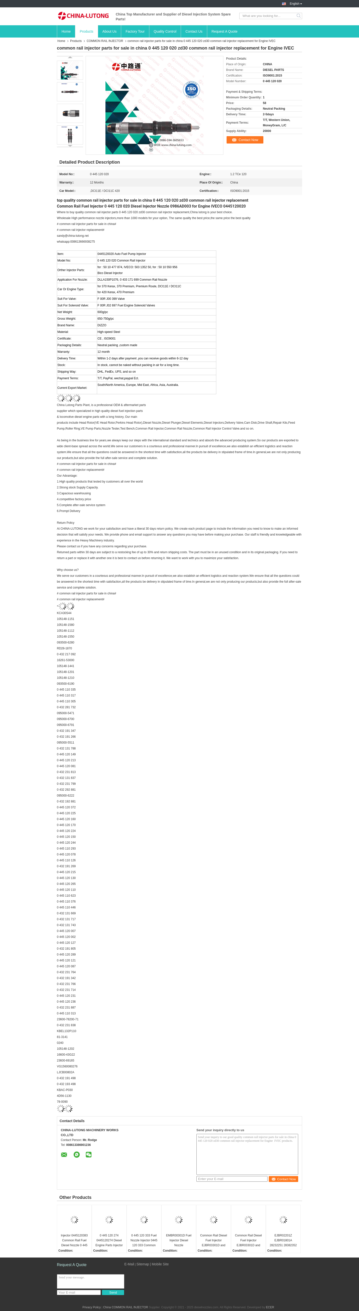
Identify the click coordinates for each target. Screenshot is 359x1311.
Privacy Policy (91, 1307)
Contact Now (248, 140)
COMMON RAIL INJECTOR (105, 41)
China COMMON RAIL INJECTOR (125, 1307)
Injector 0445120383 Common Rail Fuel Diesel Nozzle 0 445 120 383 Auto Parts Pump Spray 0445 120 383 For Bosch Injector (74, 1241)
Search (299, 16)
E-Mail (129, 1264)
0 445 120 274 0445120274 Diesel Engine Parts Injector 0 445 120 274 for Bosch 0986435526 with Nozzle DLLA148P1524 (109, 1241)
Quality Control (165, 31)
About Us (110, 31)
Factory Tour (135, 31)
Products (86, 31)
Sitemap (142, 1264)
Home (66, 31)
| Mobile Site (159, 1264)
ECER (270, 1307)
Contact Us (193, 31)
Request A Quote (225, 31)
